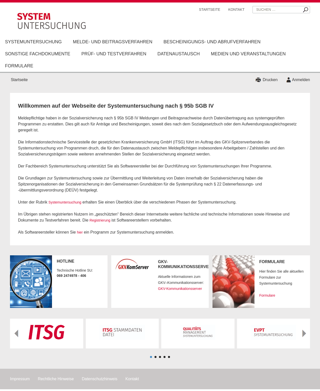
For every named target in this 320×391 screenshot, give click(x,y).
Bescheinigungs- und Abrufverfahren (212, 41)
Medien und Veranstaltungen (248, 53)
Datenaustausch (179, 53)
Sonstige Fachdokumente (37, 53)
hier (80, 232)
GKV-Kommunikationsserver (180, 289)
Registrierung (100, 220)
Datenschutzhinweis (99, 379)
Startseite (209, 10)
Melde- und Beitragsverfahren (112, 41)
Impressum (20, 379)
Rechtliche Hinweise (56, 379)
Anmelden (301, 80)
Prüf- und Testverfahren (113, 53)
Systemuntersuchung (33, 41)
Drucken (270, 80)
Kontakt (236, 10)
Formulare (19, 65)
